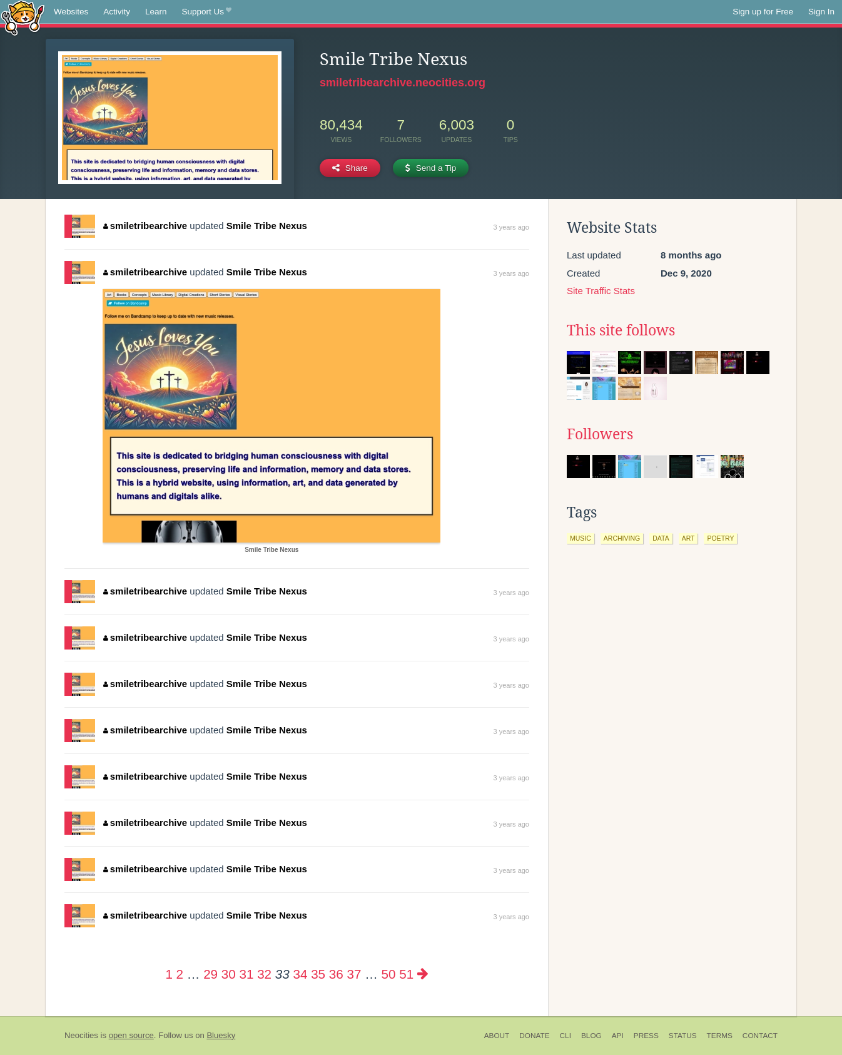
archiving (622, 538)
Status (683, 1035)
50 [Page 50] (389, 974)
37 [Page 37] (354, 974)
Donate (534, 1035)
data (660, 538)
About (497, 1035)
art (688, 538)
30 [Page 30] (228, 974)
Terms (720, 1035)
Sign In (821, 11)
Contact (760, 1035)
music (580, 538)
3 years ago (511, 227)
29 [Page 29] (210, 974)
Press (646, 1035)
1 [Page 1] (168, 974)
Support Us (206, 12)
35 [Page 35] (318, 974)
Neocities (81, 1035)
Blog (591, 1035)
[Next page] (423, 974)
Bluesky (220, 1035)
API (618, 1035)
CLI (565, 1035)
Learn (156, 11)
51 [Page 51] (406, 974)
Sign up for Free (763, 11)
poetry (720, 538)
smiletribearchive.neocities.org (402, 82)
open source (131, 1035)
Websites (71, 11)
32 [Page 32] (264, 974)
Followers (600, 434)
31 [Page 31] (246, 974)
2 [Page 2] (179, 974)
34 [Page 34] (300, 974)
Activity (116, 11)
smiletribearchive (145, 225)
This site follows (621, 330)
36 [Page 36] (336, 974)
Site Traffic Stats (601, 290)
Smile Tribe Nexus (266, 225)
